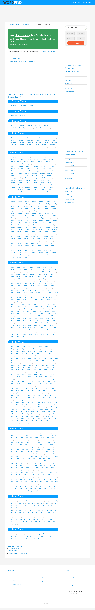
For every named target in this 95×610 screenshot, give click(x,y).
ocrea (53, 393)
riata (12, 404)
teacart (26, 250)
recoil (30, 320)
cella (29, 358)
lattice (26, 238)
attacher (48, 161)
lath (40, 460)
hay (35, 507)
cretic (54, 295)
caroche (49, 211)
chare (23, 360)
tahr (42, 477)
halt (53, 451)
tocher (41, 332)
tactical (42, 184)
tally (39, 407)
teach (23, 409)
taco (27, 477)
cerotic (26, 215)
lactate (26, 236)
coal (41, 444)
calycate (29, 164)
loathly (37, 241)
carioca (27, 211)
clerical (50, 171)
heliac (32, 302)
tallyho (13, 250)
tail (47, 477)
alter (55, 349)
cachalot (13, 164)
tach (22, 477)
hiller (12, 304)
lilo (40, 463)
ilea (40, 458)
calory (18, 276)
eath (27, 449)
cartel (50, 276)
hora (17, 458)
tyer (35, 488)
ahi (35, 501)
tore (31, 486)
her (40, 507)
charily (20, 218)
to (26, 538)
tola (56, 484)
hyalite (54, 234)
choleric (21, 171)
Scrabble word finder (45, 573)
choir (53, 362)
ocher (34, 393)
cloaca (42, 290)
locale (34, 311)
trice (32, 420)
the (47, 519)
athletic (33, 161)
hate (27, 454)
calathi (53, 206)
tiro (37, 484)
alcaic (12, 269)
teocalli (20, 187)
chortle (20, 224)
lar (11, 512)
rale (47, 470)
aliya (17, 349)
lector (36, 309)
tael (37, 477)
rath (57, 470)
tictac (12, 332)
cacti (56, 353)
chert (54, 360)
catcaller (13, 140)
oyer (21, 470)
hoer (51, 456)
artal (51, 351)
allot (33, 349)
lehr (17, 463)
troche (42, 334)
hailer (12, 299)
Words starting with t (13, 550)
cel (11, 505)
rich (46, 472)
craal (51, 369)
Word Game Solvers (75, 2)
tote (50, 486)
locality (13, 182)
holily (35, 304)
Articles (13, 580)
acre (23, 433)
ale (56, 501)
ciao (54, 442)
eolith (51, 297)
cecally (19, 215)
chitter (41, 220)
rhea (32, 472)
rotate (48, 322)
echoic (32, 297)
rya (56, 517)
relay (23, 402)
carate (25, 276)
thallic (51, 250)
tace (17, 477)
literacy (35, 180)
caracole (44, 164)
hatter (54, 299)
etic (53, 449)
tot (36, 521)
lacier (18, 306)
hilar (40, 376)
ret (29, 517)
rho (33, 517)
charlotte (37, 140)
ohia (27, 467)
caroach (41, 211)
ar (31, 534)
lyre (17, 467)
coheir (38, 292)
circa (36, 365)
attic (38, 353)
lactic (30, 306)
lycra (55, 390)
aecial (38, 267)
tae (16, 519)
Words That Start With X (70, 173)
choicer (13, 222)
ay (39, 534)
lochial (51, 241)
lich (31, 463)
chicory (27, 220)
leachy (24, 309)
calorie (40, 208)
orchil (38, 316)
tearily (32, 250)
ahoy (49, 433)
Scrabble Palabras (69, 199)
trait (12, 420)
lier (35, 463)
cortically (21, 125)
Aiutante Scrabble (69, 196)
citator (33, 224)
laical (36, 306)
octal (12, 395)
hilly (51, 376)
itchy (38, 381)
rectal (36, 320)
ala (52, 501)
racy (32, 470)
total (28, 418)
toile (32, 416)
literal (45, 238)
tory (45, 486)
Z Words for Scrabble (70, 157)
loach (47, 388)
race (27, 470)
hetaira (41, 234)
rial (37, 472)
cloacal (40, 227)
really (47, 318)
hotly (47, 379)
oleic (34, 395)
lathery (13, 238)
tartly (45, 325)
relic (28, 402)
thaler (30, 327)
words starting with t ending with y (49, 51)
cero (52, 440)
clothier (20, 173)
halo (47, 451)
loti (55, 465)
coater (31, 292)
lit (45, 512)
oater (28, 393)
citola (50, 288)
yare (50, 488)
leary (45, 386)
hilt (36, 456)
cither (44, 288)
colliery (13, 175)
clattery (43, 171)
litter (17, 311)
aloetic (47, 204)
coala (47, 367)
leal (50, 460)
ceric (12, 360)
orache (19, 316)
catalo (12, 278)
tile (16, 484)
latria (12, 309)
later (51, 383)
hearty (12, 302)
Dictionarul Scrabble (69, 202)
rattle (29, 318)
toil (47, 484)
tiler (48, 413)
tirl (33, 484)
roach (32, 404)
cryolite (42, 175)
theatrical (30, 128)
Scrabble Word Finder (70, 75)
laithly (39, 236)
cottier (12, 231)
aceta (17, 346)
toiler (47, 332)
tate (40, 479)
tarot (50, 407)
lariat (42, 306)
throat (54, 329)
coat (46, 444)
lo (38, 536)
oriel (51, 395)
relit (33, 402)
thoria (18, 329)
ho (23, 536)
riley (17, 404)
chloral (48, 220)
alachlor (28, 159)
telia (52, 409)
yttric (23, 336)
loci (31, 465)
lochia (47, 311)
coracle (54, 229)
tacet (12, 407)
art (29, 503)
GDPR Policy (72, 577)
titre (27, 416)
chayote (20, 220)
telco (46, 409)
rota (39, 474)
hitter (23, 304)
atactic (32, 206)
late (36, 460)
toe (27, 521)
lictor (48, 309)
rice (42, 472)
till (20, 484)
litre (42, 388)
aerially (50, 157)
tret (12, 488)
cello (39, 358)
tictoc (18, 332)
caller (51, 274)
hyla (28, 458)
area (12, 437)
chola (12, 365)
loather (30, 241)
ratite (24, 318)
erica (52, 372)
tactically (21, 128)
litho (37, 388)
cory (42, 447)
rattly (35, 318)
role (29, 474)
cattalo (40, 213)
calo (52, 437)
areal (23, 351)
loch (26, 465)
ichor (12, 381)
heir (53, 454)
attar (32, 353)
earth (41, 372)
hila (27, 456)
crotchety (46, 142)
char (22, 442)
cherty (12, 283)
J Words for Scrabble (70, 154)
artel (12, 353)
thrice (42, 329)
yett (32, 491)
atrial (48, 271)
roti (49, 474)
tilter (29, 332)
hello (29, 376)
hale (37, 451)
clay (26, 444)
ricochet (27, 184)
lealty (30, 309)
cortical (27, 175)
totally (54, 252)
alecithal (21, 137)
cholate (20, 222)
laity (34, 383)
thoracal (20, 189)
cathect (27, 213)
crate (12, 372)
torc (26, 486)
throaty (26, 252)
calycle (13, 211)
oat (16, 514)
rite (20, 474)
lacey (12, 383)
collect (41, 229)
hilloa (17, 304)
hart (22, 454)
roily (38, 404)
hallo (41, 374)
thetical (13, 189)
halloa (24, 299)
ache (12, 433)
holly (30, 379)
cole (22, 447)
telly (17, 411)
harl (17, 454)
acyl (34, 433)
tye (49, 521)
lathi (17, 386)
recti (12, 402)
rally (33, 397)
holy (12, 458)
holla (24, 379)
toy (40, 521)
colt (27, 447)
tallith (50, 248)
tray (55, 486)
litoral (12, 241)
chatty (52, 281)
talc (56, 477)
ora (34, 514)
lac (55, 510)
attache (46, 206)
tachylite (52, 144)
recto (17, 402)
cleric (29, 290)
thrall (30, 329)
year (12, 491)
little (23, 311)
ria (38, 517)
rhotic (12, 322)
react (35, 400)
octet (17, 395)
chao (17, 442)
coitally (42, 173)
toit (52, 484)
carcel (31, 276)
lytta (23, 393)
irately (12, 236)
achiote (20, 201)
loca (21, 465)
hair (32, 451)
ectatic (33, 231)
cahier (32, 274)
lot (49, 512)
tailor (29, 325)
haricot (13, 234)
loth (50, 465)
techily (39, 250)
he (15, 536)
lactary (19, 236)
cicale (19, 288)
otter (23, 397)
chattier (20, 168)
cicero (32, 288)
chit (49, 442)
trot (26, 488)
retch (43, 402)
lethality (37, 144)
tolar (37, 416)
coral (28, 369)
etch (48, 449)
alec (27, 435)
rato (12, 472)
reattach (50, 182)
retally (12, 248)
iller (28, 381)
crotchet (34, 175)
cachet (18, 274)
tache (17, 407)
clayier (19, 227)
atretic (39, 206)
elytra (45, 297)
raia (37, 470)
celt (47, 440)
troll (52, 420)
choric (52, 285)
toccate (41, 252)
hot (25, 510)
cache (50, 353)
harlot (42, 299)
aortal (44, 269)
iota (49, 458)
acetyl (25, 267)
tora (21, 486)
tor (31, 521)
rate (52, 470)
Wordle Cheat (68, 80)
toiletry (35, 189)
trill (37, 420)
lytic (17, 393)
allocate (51, 159)
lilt (44, 463)
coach (35, 367)
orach (39, 395)
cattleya (43, 166)
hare (12, 454)
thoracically (33, 105)
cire (12, 444)
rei (25, 517)
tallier (44, 248)
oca (21, 514)
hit (16, 510)
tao (21, 519)
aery (44, 433)
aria (17, 437)
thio (47, 481)
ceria (56, 358)
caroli (44, 276)
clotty (18, 292)
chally (39, 281)
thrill (48, 329)
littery (18, 241)
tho (51, 519)
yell (23, 491)
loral (17, 390)
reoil (38, 402)
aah (12, 501)
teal (45, 479)
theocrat (42, 187)
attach (54, 271)
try (44, 521)
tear (50, 479)
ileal (23, 381)
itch (54, 458)
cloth (29, 367)
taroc (44, 407)
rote (44, 474)
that (36, 481)
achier (32, 267)
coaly (53, 367)
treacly (27, 255)
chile (36, 362)
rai (56, 514)
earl (22, 449)
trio (21, 488)
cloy (36, 444)
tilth (53, 413)
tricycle (27, 191)
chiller (34, 220)
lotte (33, 390)
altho (12, 351)
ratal (39, 397)
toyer (38, 418)
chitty (12, 285)
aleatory (43, 159)
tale (12, 479)
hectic (19, 302)
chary (36, 360)
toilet (53, 332)
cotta (39, 369)
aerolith (13, 159)
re (15, 538)
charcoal (51, 166)
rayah (22, 400)
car (47, 503)
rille (22, 404)
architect (37, 137)
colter (23, 295)
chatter (13, 220)
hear (37, 454)
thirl (22, 413)
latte (28, 386)
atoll (22, 353)
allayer (40, 204)
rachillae (44, 144)
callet (12, 276)
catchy (19, 278)
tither (34, 332)
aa (11, 534)
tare (25, 479)
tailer (18, 325)
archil (55, 269)
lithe (32, 388)
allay (22, 349)
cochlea (20, 229)
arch (51, 435)
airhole (27, 204)
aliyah (19, 269)
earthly (26, 231)
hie (11, 510)
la (30, 536)
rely (27, 472)
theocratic (39, 128)
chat (28, 442)
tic (11, 521)
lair (26, 460)
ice (34, 510)
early (35, 372)
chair (17, 360)
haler (35, 374)
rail (42, 470)
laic (22, 460)
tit (23, 521)
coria (34, 369)
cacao (43, 353)
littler (24, 241)
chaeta (19, 281)
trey (16, 488)
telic (12, 411)
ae (15, 534)
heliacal (13, 180)
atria (27, 353)
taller (35, 325)
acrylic (55, 201)
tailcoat (50, 184)
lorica (18, 313)
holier (29, 304)
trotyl (54, 334)
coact (41, 367)
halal (29, 374)
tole (12, 486)
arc (20, 503)
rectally (13, 184)
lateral (52, 236)
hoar (46, 456)
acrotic (48, 201)
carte (46, 356)
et (55, 534)
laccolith (29, 144)
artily (31, 271)
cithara (40, 224)
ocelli (41, 313)
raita (28, 397)
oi (50, 536)
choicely (13, 171)
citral (17, 290)
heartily (35, 178)
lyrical (32, 243)
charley (41, 218)
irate (33, 381)
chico (24, 362)
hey (49, 507)
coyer (45, 369)
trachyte (13, 191)
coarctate (30, 142)
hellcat (26, 234)
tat (29, 519)
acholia (34, 201)
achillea (20, 157)
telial (12, 327)
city (21, 444)
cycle (23, 372)
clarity (52, 224)
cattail (34, 213)
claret (23, 290)
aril (22, 437)
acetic (18, 267)
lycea (49, 390)
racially (43, 182)
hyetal (12, 306)
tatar (12, 409)
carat (23, 356)
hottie (53, 304)
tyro (45, 488)
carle (35, 356)
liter (27, 388)
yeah (55, 488)
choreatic (13, 142)
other (12, 397)
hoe (20, 510)
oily (32, 467)
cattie (25, 278)
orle (12, 470)
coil (57, 444)
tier (12, 484)
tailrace (13, 187)
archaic (54, 204)
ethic (12, 374)
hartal (48, 299)
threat (36, 329)
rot (51, 517)
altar (50, 349)
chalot (45, 281)
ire (51, 510)
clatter (12, 227)
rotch (44, 404)
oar (12, 514)
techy (34, 409)
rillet (35, 322)
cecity (37, 278)
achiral (27, 201)
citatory (36, 171)
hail (28, 451)
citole (12, 290)
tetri (38, 411)
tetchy (18, 327)
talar (29, 407)
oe (42, 536)
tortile (47, 252)
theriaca (50, 187)
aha (30, 501)
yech (17, 491)
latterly (28, 180)
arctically (13, 125)
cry (38, 505)
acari (12, 346)
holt (56, 456)
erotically (29, 125)
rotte (50, 404)
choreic (50, 222)
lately (48, 306)
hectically (38, 125)
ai (23, 534)
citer (42, 365)
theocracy (29, 147)
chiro (47, 362)
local (12, 390)
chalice (41, 215)
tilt (24, 484)
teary (29, 409)
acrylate (43, 157)
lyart (44, 390)
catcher (19, 213)
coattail (27, 173)
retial (53, 320)
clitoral (13, 173)
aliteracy (29, 137)
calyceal (36, 164)
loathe (28, 311)
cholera (27, 222)
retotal (19, 248)
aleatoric (13, 137)
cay (56, 503)
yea (16, 524)
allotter (13, 161)
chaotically (23, 115)
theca (43, 411)
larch (40, 383)
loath (53, 388)
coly (32, 447)
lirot (22, 388)
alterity (19, 161)
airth (35, 346)
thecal (41, 327)
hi (19, 536)
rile (56, 472)
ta (19, 538)
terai (27, 411)
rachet (44, 316)
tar (25, 519)
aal (16, 501)
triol (42, 420)
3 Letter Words (68, 178)
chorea (46, 285)
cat (51, 503)
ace (21, 501)
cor (25, 505)
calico (45, 274)
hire (41, 456)
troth (12, 423)
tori (36, 486)
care (12, 440)
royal (55, 404)
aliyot (25, 269)
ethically (21, 144)
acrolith (35, 157)
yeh (21, 524)
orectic (53, 243)
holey (18, 379)
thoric (24, 329)
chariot (27, 218)
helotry (33, 234)
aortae (38, 269)
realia (41, 318)
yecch (30, 423)
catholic (36, 166)
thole (26, 413)
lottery (19, 243)
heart (18, 376)
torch (53, 416)
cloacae (33, 227)
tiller (24, 332)
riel (51, 472)
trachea (13, 255)
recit (46, 400)
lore (36, 465)
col (20, 505)
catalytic (53, 137)
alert (12, 349)
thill (12, 413)
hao (26, 507)
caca (42, 437)
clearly (26, 227)
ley (37, 512)
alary (46, 346)
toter (33, 418)
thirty (12, 329)
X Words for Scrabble (70, 159)
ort (48, 514)
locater (44, 241)
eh (43, 534)
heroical (20, 180)
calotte (47, 208)
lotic (28, 390)
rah (52, 514)
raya (17, 472)
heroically (13, 128)
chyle (30, 365)
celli (34, 358)
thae (31, 481)
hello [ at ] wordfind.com (74, 573)
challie (47, 215)
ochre (40, 393)
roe (47, 517)
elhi (43, 449)
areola (25, 271)
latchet (46, 236)
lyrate (29, 313)
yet (26, 524)
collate (35, 229)
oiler (29, 395)
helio (24, 376)
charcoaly (29, 140)
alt (15, 503)
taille (23, 325)
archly (12, 271)
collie (18, 295)
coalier (55, 227)
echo (33, 449)
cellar (50, 278)
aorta (17, 351)
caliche (19, 208)
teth (26, 481)
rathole (27, 245)
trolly (48, 334)
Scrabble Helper (69, 88)
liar (21, 463)
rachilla (35, 182)
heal (32, 454)
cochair (13, 229)
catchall (13, 166)
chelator (35, 168)
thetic (54, 327)
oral (47, 467)
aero (39, 433)
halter (36, 299)
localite (49, 180)
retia (49, 402)
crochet (19, 231)
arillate (26, 161)
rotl (53, 474)
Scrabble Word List (16, 584)
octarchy (27, 182)
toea (42, 484)
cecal (23, 358)
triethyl (35, 191)
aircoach (20, 159)
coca (51, 444)
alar (22, 435)
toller (12, 334)
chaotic (13, 218)
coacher (48, 227)
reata (41, 400)
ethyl (18, 374)
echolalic (13, 144)
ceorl (45, 358)
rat (11, 517)
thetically (47, 128)
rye (12, 519)
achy (17, 433)
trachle (20, 255)
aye (42, 503)
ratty (17, 400)
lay (20, 512)
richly (24, 322)
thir (52, 481)
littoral (42, 180)
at (35, 534)
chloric (55, 220)
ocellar (39, 243)
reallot (46, 245)
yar (12, 524)
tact (32, 477)
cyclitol (49, 175)
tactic (12, 325)
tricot (36, 334)
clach (47, 365)
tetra (32, 411)
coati (12, 369)
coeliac (28, 229)
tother (24, 334)
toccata (34, 252)
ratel (50, 397)
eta (12, 507)
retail (48, 320)
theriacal (37, 147)
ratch (44, 397)
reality (39, 245)
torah (47, 416)
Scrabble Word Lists (87, 2)
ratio (12, 400)
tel (38, 519)
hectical (42, 178)
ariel (46, 351)
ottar (17, 397)
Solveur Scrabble (69, 191)
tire (29, 484)
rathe (55, 397)
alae (17, 435)
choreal (42, 222)
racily (12, 318)
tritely (46, 255)
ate (33, 503)
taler (34, 407)
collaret (49, 173)
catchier (20, 166)
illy (44, 458)
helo (12, 456)
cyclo (29, 372)
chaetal (33, 215)
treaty (30, 334)
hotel (41, 379)
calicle (26, 208)
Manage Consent (72, 593)
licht (12, 388)
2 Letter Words (68, 175)
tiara (38, 413)
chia (39, 442)
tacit (24, 407)
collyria (20, 175)
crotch (12, 297)
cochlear (34, 173)
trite (47, 420)
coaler (25, 292)
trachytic (52, 147)
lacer (55, 381)
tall (21, 479)
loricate (20, 182)
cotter (42, 295)
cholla (32, 285)
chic (44, 442)
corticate (38, 142)
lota (45, 465)
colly (23, 369)
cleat (23, 367)
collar (56, 292)
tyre (40, 488)
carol (40, 356)
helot (35, 376)
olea (37, 467)
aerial (44, 267)
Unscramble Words (69, 85)
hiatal (51, 302)
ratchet (20, 245)
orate (46, 395)
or (54, 536)
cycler (19, 297)
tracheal (49, 189)
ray (16, 517)
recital (52, 245)
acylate (20, 204)
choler (25, 285)
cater (12, 358)
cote (47, 447)
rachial (13, 245)
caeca (12, 356)
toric (12, 418)
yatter (12, 336)
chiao (12, 362)
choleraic (54, 140)
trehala (34, 255)
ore (43, 514)
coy (34, 505)
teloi (22, 411)
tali (16, 479)
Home (66, 2)
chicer (19, 283)
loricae (13, 243)
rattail (33, 245)
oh (46, 536)
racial (51, 316)
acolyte (41, 201)
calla (18, 356)
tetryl (24, 327)
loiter (53, 311)
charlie (48, 218)
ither (44, 381)
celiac (43, 278)
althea (31, 269)
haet (22, 451)
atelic (37, 271)
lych (12, 467)
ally (36, 435)
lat (15, 512)
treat (17, 420)
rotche (54, 322)
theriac (13, 252)
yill (37, 491)
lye (53, 512)
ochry (46, 393)
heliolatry (46, 125)
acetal (12, 267)
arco (56, 435)
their (49, 411)
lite (16, 465)
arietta (19, 206)
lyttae (35, 313)
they (41, 481)
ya (30, 538)
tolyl (42, 416)
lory (41, 465)
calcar (38, 274)
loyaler (26, 243)
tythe (17, 423)
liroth (53, 309)
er (51, 534)
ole (29, 514)
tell (21, 481)
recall (12, 320)
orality (46, 243)
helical (19, 234)
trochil (12, 257)
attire (12, 274)
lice (26, 463)
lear (55, 460)
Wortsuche (67, 194)
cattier (54, 213)
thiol (16, 413)
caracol (20, 211)
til (19, 521)
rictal (30, 322)
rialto (18, 322)
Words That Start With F (70, 170)
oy (11, 538)
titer (12, 416)
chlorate (43, 168)
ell (52, 505)
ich (39, 510)
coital (50, 292)
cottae (30, 295)
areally (13, 206)
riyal (27, 404)
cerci (50, 358)
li (34, 536)
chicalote (46, 140)
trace (44, 418)
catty (17, 358)
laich (23, 383)
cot (29, 505)
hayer (12, 376)
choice (19, 285)
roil (25, 474)
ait (47, 501)
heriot (39, 302)
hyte (34, 458)
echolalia (54, 142)
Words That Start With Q (70, 167)
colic (17, 369)
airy (12, 435)
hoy (30, 510)
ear (43, 505)
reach (29, 400)
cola (17, 447)
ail (39, 501)
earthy (26, 297)
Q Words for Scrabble (70, 162)
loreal (12, 313)
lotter (23, 313)
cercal (12, 281)
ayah (36, 437)
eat (48, 505)
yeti (28, 491)
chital (50, 283)
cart (22, 440)
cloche (49, 290)
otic (17, 470)
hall (42, 451)
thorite (19, 252)
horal (36, 379)
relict (42, 320)
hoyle (53, 379)
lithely (51, 238)
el (47, 534)
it (27, 536)
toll (16, 486)
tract (50, 418)
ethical (47, 231)
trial (27, 420)
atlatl (42, 271)
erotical (20, 178)
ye (34, 538)
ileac (18, 381)
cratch (48, 295)
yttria (18, 336)
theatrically (14, 105)
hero (22, 456)
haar (17, 451)
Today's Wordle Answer (70, 91)
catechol (28, 166)
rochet (41, 322)
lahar (18, 383)
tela (17, 481)
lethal (42, 309)
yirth (36, 423)
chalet (26, 281)
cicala (12, 288)
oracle (26, 316)
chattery (13, 168)
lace (12, 460)
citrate (46, 224)
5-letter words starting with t (15, 548)
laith (29, 383)
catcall (12, 213)
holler (41, 304)
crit (52, 447)
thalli (35, 327)
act (26, 501)
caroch (38, 276)
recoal (18, 320)
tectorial (20, 147)
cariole (34, 211)
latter (17, 309)
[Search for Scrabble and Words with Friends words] (76, 28)
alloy (38, 349)
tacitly (31, 248)
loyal (38, 390)
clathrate (21, 142)
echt (38, 449)
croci (17, 372)
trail (55, 418)
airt (55, 433)
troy (30, 488)
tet (42, 519)
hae (21, 507)
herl (17, 456)
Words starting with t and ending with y (18, 553)
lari (31, 460)
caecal (25, 274)
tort (40, 486)
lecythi (32, 238)
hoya (23, 458)
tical (43, 413)
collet (12, 295)
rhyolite (20, 184)
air (43, 501)
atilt (17, 353)
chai (12, 442)
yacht (23, 423)
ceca (32, 440)
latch (46, 383)
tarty (55, 407)
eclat (46, 372)
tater (17, 409)
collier (48, 229)
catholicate (14, 115)
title (22, 416)
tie (15, 521)
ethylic (54, 231)
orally (32, 316)
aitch (40, 346)
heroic (45, 302)
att (37, 503)
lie (41, 512)
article (26, 206)
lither (12, 311)
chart (29, 360)
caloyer (54, 208)
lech (12, 463)
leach (39, 386)
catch (52, 356)
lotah (22, 390)
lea (24, 512)
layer (34, 386)
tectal (51, 325)
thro (56, 481)
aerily (50, 267)
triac (22, 420)
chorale (35, 222)
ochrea (55, 313)
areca (29, 351)
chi (16, 505)
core (37, 447)
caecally (21, 164)
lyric (12, 393)
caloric (33, 208)
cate (27, 440)
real (22, 472)
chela (48, 360)
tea (34, 519)
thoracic (28, 189)
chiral (44, 283)
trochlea (49, 191)
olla (42, 467)
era (56, 505)
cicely (25, 288)
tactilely (13, 147)
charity (34, 218)
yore (42, 491)
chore (18, 365)
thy (56, 519)
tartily (19, 250)
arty (26, 437)
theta (54, 411)
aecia (29, 346)
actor (23, 346)
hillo (46, 376)
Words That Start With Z (70, 165)
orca (52, 467)
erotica (40, 231)
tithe (17, 416)
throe (32, 413)
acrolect (28, 157)
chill (42, 362)
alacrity (36, 159)
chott (24, 365)
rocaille (35, 184)
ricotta (25, 248)
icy (43, 510)
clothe (12, 292)
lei (28, 512)
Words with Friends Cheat (71, 77)
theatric (34, 187)
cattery (47, 213)
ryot (12, 477)
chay (33, 442)
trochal (53, 255)
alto (46, 435)
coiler (44, 292)
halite (18, 299)
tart (35, 479)
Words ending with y (13, 551)
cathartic (21, 140)
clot (31, 444)
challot (54, 215)
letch (51, 386)
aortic (50, 269)
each (17, 449)
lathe (12, 386)
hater (52, 374)
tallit (40, 325)
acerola (13, 201)
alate (51, 346)
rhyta (55, 402)
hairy (23, 374)
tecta (41, 409)
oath (22, 467)
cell (42, 440)
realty (53, 318)
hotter (47, 304)
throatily (45, 147)
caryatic (52, 164)
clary (12, 367)
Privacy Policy (72, 585)
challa (32, 281)
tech (12, 481)
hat (30, 507)
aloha (44, 349)
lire (11, 465)
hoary (12, 379)
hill (32, 456)
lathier (19, 238)
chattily (28, 168)
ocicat (12, 316)
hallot (30, 299)
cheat (42, 360)
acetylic (13, 157)
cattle (31, 278)
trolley (19, 257)
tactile (38, 248)
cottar (36, 295)
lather (54, 306)
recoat (25, 320)
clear (18, 367)
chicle (25, 283)
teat (55, 479)
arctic (18, 271)
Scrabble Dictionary (69, 83)
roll (34, 474)
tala (51, 477)
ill (47, 510)
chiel (30, 362)
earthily (13, 178)
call (48, 437)
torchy (18, 334)
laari (49, 381)
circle (38, 288)
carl (17, 440)
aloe (41, 435)
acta (28, 433)
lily (48, 463)
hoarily (48, 234)
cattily (12, 215)
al (27, 534)
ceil (37, 440)
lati (45, 460)
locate (41, 311)
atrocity (40, 161)
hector (26, 302)
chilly (38, 283)
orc (39, 514)
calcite (12, 208)
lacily (24, 306)
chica (18, 362)
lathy (22, 386)
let (32, 512)
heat (43, 454)
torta (17, 418)
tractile (20, 191)
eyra (12, 451)
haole (46, 374)
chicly (32, 283)
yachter (26, 257)
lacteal (33, 236)
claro (53, 365)
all (11, 503)
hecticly (50, 178)
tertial (45, 250)
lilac (17, 388)
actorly (13, 204)
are (24, 503)
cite (17, 444)
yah (54, 521)
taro (30, 479)
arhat (40, 351)
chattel (55, 218)
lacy (17, 460)
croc (12, 449)
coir (12, 447)
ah (20, 534)
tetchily (27, 187)
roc (42, 517)
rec (20, 517)
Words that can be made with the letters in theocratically (22, 61)
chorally (28, 171)
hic (54, 507)
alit (32, 435)
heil (48, 454)
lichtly (39, 238)
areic (35, 351)
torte (22, 418)
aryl (31, 437)
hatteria (27, 178)
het (45, 507)
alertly (33, 204)
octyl (23, 395)
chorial (13, 224)
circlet (26, 224)
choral (39, 285)
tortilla (42, 189)
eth (16, 507)
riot (16, 474)
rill (11, 474)
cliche (36, 290)
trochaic (42, 191)
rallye (18, 318)
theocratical (23, 105)
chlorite (51, 168)
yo (38, 538)
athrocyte (45, 137)
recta (52, 400)
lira (53, 463)
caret (29, 356)
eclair (39, 297)
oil (25, 514)
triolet (41, 255)
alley (28, 349)
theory (48, 327)
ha (11, 536)
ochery (48, 313)
